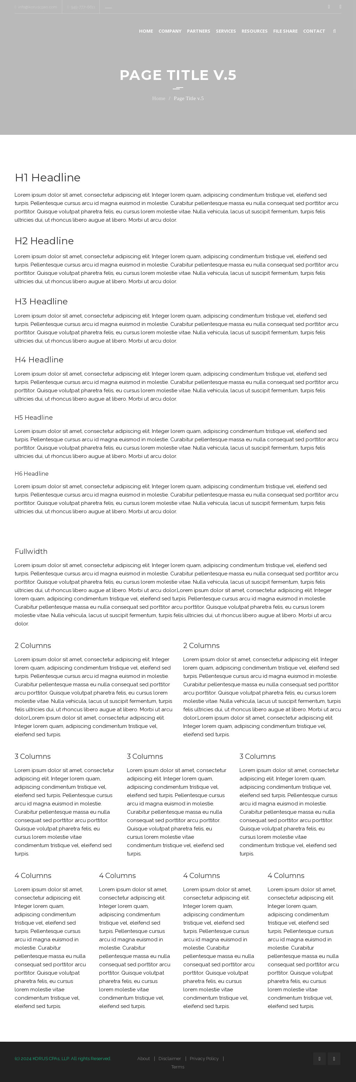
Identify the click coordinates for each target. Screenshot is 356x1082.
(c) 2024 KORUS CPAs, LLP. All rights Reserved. (63, 1058)
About (143, 1058)
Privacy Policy (204, 1058)
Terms (177, 1066)
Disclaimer (170, 1058)
